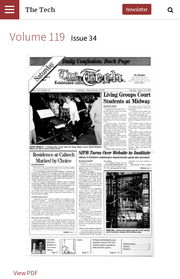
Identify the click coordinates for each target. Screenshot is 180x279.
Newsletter (136, 9)
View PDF (26, 273)
